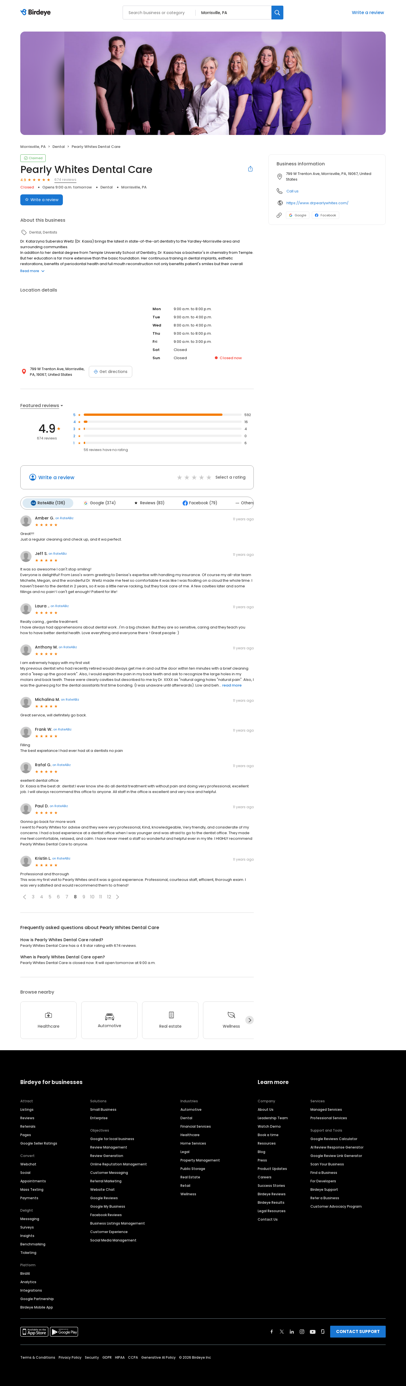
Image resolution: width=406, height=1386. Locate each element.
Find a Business (323, 1171)
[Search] (277, 12)
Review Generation (106, 1154)
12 (109, 896)
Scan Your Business (327, 1163)
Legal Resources (272, 1209)
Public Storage (192, 1167)
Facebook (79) (194, 502)
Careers (265, 1176)
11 (100, 896)
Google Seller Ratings (38, 1142)
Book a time (268, 1133)
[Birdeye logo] (36, 13)
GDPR (107, 1356)
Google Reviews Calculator (333, 1137)
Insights (27, 1234)
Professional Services (328, 1116)
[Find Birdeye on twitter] (282, 1330)
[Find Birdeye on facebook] (272, 1330)
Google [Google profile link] (297, 215)
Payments (29, 1196)
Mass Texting (31, 1188)
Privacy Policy (70, 1356)
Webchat (28, 1163)
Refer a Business (324, 1196)
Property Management (200, 1159)
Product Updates (272, 1167)
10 (92, 896)
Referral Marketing (106, 1180)
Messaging (29, 1217)
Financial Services (195, 1125)
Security (92, 1356)
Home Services (193, 1142)
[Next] (249, 1019)
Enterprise (99, 1116)
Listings (27, 1108)
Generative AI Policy (158, 1356)
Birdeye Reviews (272, 1192)
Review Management (108, 1146)
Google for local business (112, 1137)
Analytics (28, 1280)
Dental (186, 1116)
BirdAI (25, 1272)
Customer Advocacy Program (336, 1205)
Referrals (28, 1125)
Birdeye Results (271, 1201)
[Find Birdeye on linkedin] (292, 1330)
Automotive (191, 1108)
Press (262, 1159)
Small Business (103, 1108)
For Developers (323, 1180)
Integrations (31, 1289)
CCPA (133, 1356)
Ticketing (28, 1251)
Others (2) (240, 502)
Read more (32, 270)
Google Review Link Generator (336, 1154)
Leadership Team (273, 1116)
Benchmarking (32, 1243)
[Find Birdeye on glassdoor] (323, 1330)
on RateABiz (64, 517)
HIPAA (120, 1356)
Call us (292, 191)
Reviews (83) (144, 502)
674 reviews (65, 179)
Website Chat (102, 1188)
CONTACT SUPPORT (358, 1330)
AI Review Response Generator (336, 1146)
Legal (184, 1150)
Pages (25, 1133)
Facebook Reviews (106, 1213)
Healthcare (190, 1133)
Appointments (33, 1180)
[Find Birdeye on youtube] (312, 1330)
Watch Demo (269, 1125)
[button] (24, 896)
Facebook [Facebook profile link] (325, 215)
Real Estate (190, 1176)
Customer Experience (109, 1230)
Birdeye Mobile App (36, 1306)
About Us (265, 1108)
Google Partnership (37, 1297)
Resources (267, 1142)
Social (25, 1171)
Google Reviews (104, 1196)
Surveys (27, 1226)
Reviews (27, 1116)
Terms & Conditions (37, 1356)
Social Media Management (113, 1239)
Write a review (368, 12)
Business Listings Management (117, 1222)
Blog (261, 1150)
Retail (185, 1184)
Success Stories (271, 1184)
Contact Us (268, 1218)
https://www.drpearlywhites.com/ (317, 203)
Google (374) (97, 502)
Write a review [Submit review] (41, 200)
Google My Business (107, 1205)
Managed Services (326, 1108)
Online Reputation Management (118, 1163)
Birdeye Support (324, 1188)
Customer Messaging (109, 1171)
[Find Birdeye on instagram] (302, 1330)
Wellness (188, 1192)
